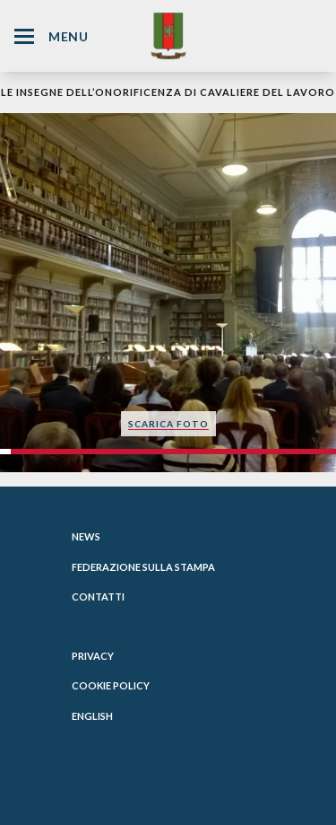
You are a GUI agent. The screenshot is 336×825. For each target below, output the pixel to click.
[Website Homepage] (168, 35)
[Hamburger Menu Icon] (24, 36)
